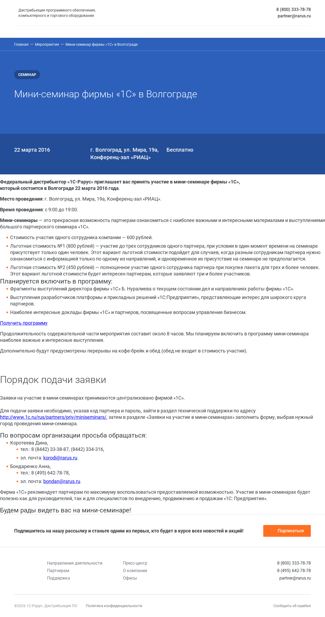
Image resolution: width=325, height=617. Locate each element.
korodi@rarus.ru (60, 458)
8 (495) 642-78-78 (294, 570)
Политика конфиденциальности (114, 606)
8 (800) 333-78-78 (293, 9)
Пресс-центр (135, 563)
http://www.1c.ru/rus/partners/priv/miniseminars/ (53, 417)
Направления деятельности (74, 563)
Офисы (130, 578)
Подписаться (287, 531)
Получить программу (24, 323)
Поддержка (58, 578)
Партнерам (58, 570)
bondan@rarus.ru (61, 481)
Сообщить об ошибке (292, 606)
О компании (135, 570)
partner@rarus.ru (294, 15)
